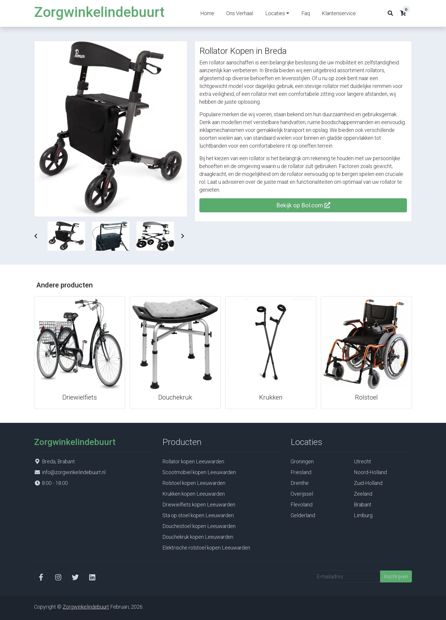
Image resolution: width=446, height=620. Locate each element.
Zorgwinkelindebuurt (99, 12)
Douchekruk (175, 397)
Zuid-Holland (368, 483)
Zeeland (363, 494)
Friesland (301, 472)
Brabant (362, 504)
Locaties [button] (275, 13)
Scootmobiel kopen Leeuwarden (199, 472)
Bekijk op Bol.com (303, 205)
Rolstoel (366, 397)
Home (207, 13)
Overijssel (302, 494)
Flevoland (301, 504)
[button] (35, 236)
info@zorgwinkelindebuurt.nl (74, 472)
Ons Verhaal (239, 13)
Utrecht (362, 461)
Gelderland (303, 515)
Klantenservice (339, 13)
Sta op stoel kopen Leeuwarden (198, 515)
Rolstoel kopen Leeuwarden (193, 483)
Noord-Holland (370, 472)
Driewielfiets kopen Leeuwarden (198, 504)
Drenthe (300, 483)
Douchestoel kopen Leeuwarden (199, 526)
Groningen (302, 461)
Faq (305, 13)
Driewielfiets (79, 397)
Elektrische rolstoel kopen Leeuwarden (206, 548)
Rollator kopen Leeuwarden (193, 461)
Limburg (363, 515)
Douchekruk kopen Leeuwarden (197, 537)
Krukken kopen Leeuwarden (193, 494)
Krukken (270, 397)
